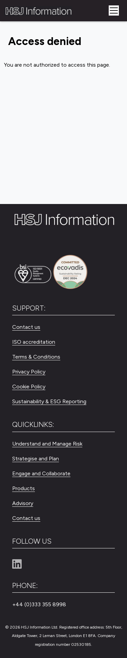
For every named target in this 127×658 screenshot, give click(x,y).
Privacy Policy (28, 371)
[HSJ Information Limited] (38, 10)
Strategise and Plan (35, 458)
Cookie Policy (28, 386)
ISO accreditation (33, 342)
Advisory (22, 503)
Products (23, 488)
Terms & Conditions (36, 357)
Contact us (26, 327)
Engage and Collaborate (41, 473)
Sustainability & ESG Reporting (49, 401)
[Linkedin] (19, 564)
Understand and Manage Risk (47, 443)
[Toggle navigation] (114, 10)
